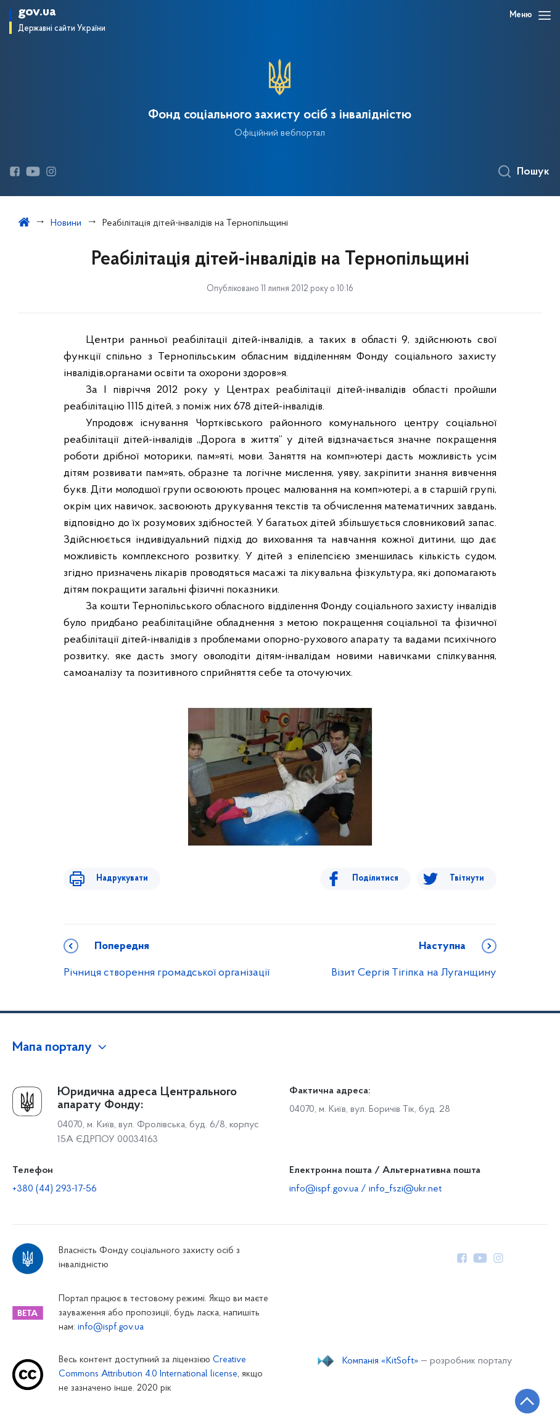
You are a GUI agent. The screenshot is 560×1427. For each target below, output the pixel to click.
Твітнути (467, 878)
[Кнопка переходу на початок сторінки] (513, 1399)
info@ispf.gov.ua (111, 1327)
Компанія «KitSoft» (380, 1361)
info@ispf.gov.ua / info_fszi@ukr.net (365, 1189)
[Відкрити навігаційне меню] (544, 15)
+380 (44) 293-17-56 (54, 1189)
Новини (66, 223)
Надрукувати (114, 878)
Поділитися (383, 878)
